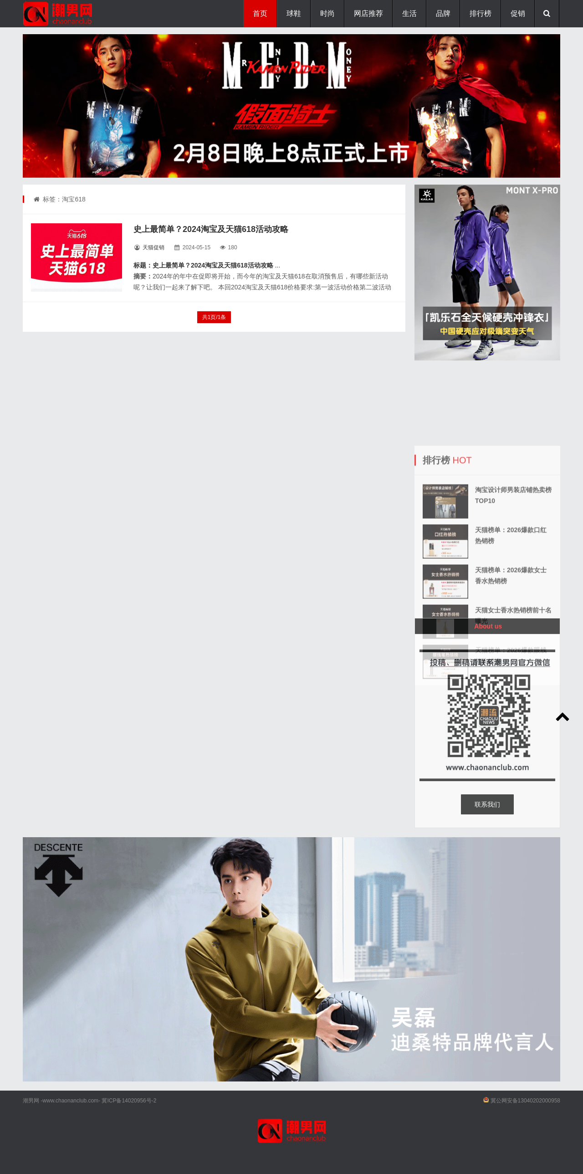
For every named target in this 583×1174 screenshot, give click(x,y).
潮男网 (31, 1100)
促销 (518, 13)
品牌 (443, 13)
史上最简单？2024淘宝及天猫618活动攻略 (210, 229)
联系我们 (487, 804)
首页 (260, 13)
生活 (409, 13)
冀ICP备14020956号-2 (129, 1100)
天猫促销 (153, 247)
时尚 (327, 13)
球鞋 (293, 13)
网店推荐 (368, 13)
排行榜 (480, 13)
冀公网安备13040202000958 (525, 1100)
